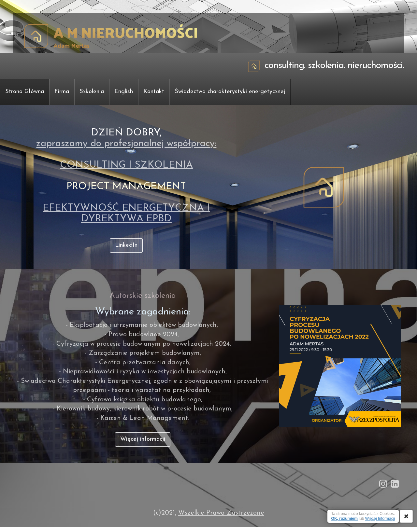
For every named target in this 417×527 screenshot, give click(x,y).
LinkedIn (126, 245)
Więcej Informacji (380, 518)
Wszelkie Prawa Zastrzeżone (221, 513)
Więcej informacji (142, 439)
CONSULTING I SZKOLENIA (126, 165)
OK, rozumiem (344, 518)
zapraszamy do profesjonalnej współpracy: (126, 144)
